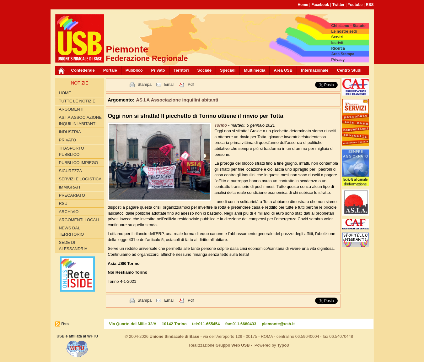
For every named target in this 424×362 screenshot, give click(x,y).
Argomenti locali (79, 219)
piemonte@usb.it (278, 323)
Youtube (355, 5)
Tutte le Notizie (77, 101)
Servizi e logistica (80, 179)
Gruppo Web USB (233, 345)
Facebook (320, 5)
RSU (63, 203)
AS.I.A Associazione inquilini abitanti (80, 120)
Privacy (338, 60)
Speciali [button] (227, 70)
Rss (65, 323)
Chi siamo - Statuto (348, 26)
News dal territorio (71, 231)
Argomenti (71, 109)
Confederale (83, 70)
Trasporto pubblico (71, 151)
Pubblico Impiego (78, 162)
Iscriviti (337, 43)
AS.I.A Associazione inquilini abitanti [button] (177, 99)
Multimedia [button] (254, 70)
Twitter (338, 5)
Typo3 (283, 345)
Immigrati (69, 187)
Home (303, 5)
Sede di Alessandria (73, 245)
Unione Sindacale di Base (174, 336)
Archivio (69, 211)
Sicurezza (70, 170)
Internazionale (314, 70)
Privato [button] (158, 70)
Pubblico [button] (134, 70)
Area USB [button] (283, 70)
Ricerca (338, 48)
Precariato (72, 195)
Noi (111, 272)
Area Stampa (342, 54)
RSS (370, 5)
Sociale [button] (204, 70)
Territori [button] (181, 70)
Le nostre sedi (344, 31)
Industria (70, 131)
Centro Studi (349, 70)
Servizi (337, 37)
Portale (110, 70)
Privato (67, 140)
